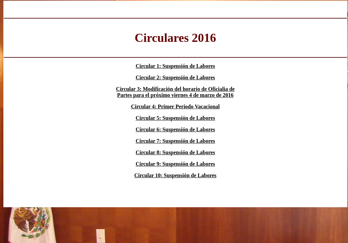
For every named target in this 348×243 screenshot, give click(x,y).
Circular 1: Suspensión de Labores (175, 66)
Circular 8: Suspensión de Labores (175, 152)
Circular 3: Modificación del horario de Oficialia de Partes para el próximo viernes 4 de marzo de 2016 (175, 92)
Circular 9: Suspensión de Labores (175, 164)
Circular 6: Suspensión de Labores (175, 129)
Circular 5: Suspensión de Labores (175, 118)
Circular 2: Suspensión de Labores (175, 77)
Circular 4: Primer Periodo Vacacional (175, 106)
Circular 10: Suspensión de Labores (175, 175)
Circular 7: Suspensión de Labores (175, 141)
